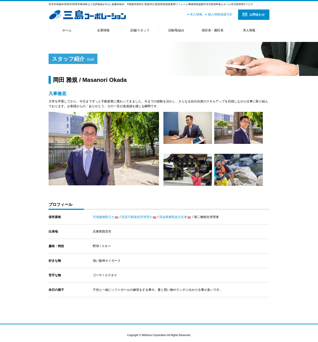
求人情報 (196, 14)
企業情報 (103, 30)
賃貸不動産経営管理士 (136, 217)
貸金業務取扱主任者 (173, 217)
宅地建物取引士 (103, 217)
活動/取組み (176, 30)
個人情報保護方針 (220, 14)
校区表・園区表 (212, 30)
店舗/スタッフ (140, 30)
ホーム (67, 30)
